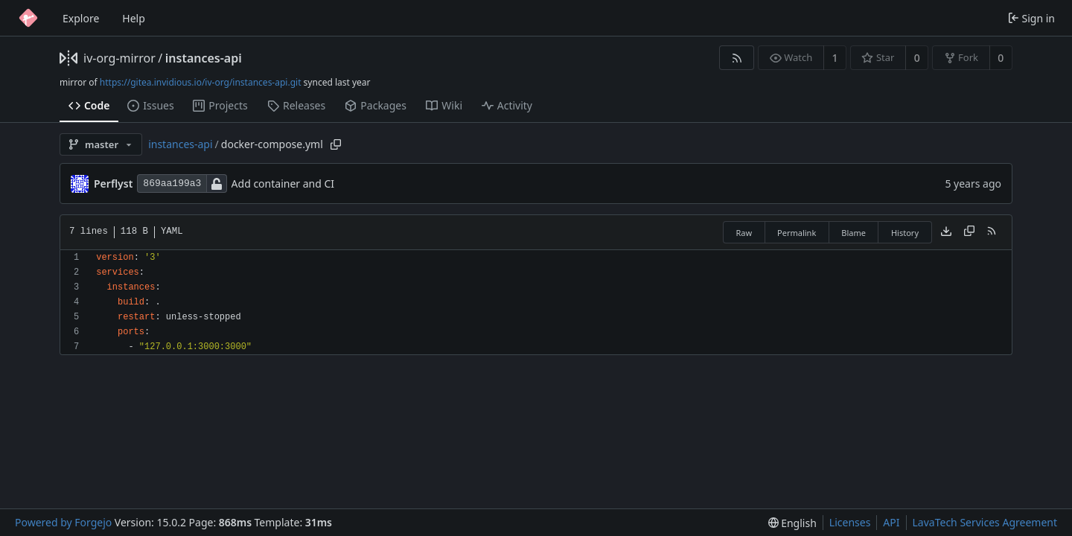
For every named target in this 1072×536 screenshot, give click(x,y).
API (891, 522)
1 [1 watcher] (835, 58)
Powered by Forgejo (63, 522)
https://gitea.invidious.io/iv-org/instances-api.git (201, 82)
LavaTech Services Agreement (985, 522)
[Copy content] (969, 232)
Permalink (796, 232)
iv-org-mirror (119, 58)
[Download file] (946, 232)
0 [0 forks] (1001, 58)
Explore (81, 18)
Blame (853, 232)
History (905, 232)
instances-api (203, 58)
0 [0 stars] (917, 58)
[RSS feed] (736, 57)
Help (133, 18)
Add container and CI (283, 183)
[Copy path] (335, 144)
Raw (744, 232)
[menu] (792, 523)
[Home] (28, 17)
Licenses (850, 522)
